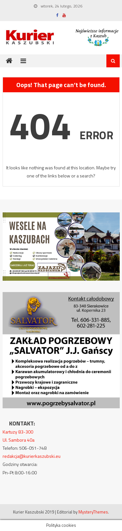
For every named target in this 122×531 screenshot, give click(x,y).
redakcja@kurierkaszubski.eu (32, 456)
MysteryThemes (93, 512)
